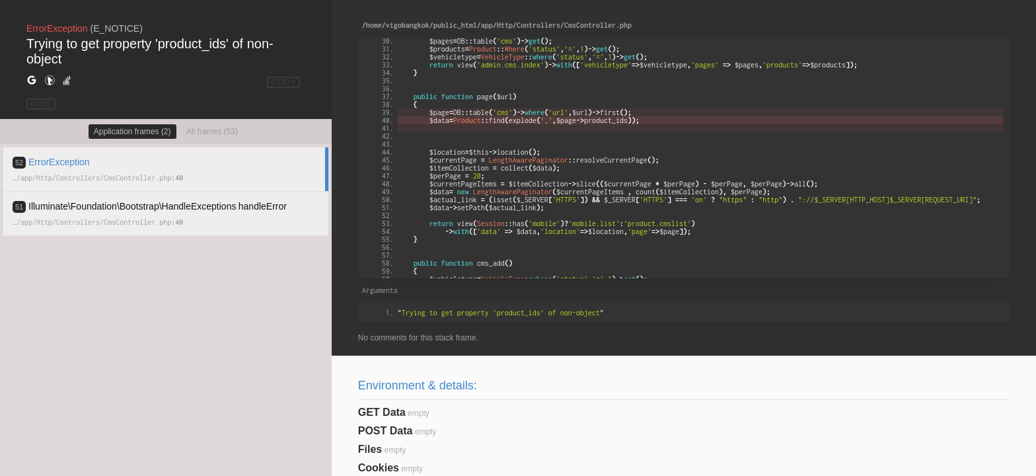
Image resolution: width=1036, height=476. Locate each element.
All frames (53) (212, 131)
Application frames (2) (132, 131)
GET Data (382, 412)
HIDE (41, 104)
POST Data (385, 430)
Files (370, 449)
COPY (283, 82)
